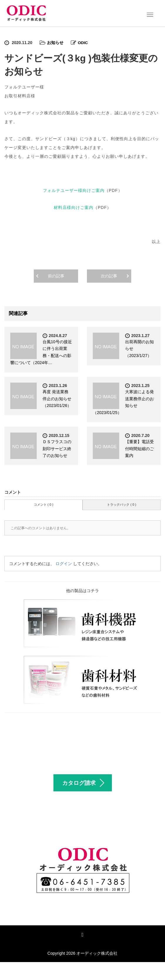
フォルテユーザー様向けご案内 (74, 190)
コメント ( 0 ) (43, 504)
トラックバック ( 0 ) (121, 504)
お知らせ (55, 42)
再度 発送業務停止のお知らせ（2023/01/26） (57, 398)
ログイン (63, 563)
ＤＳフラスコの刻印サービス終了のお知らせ (57, 448)
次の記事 (109, 275)
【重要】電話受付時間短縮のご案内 (139, 448)
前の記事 (56, 275)
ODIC (83, 42)
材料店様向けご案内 (73, 207)
